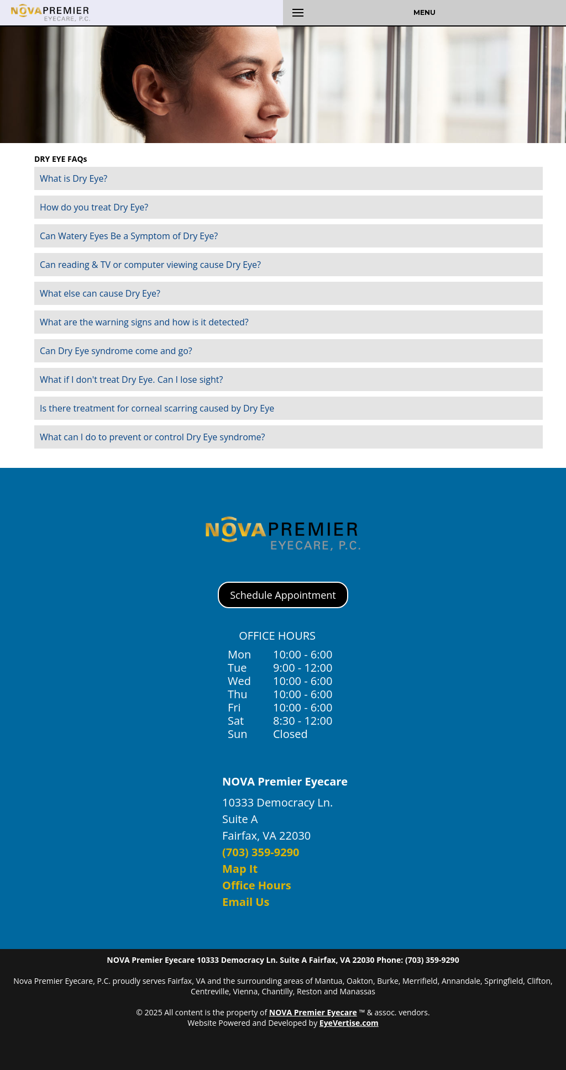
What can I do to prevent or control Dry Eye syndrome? (152, 437)
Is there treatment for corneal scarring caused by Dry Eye (157, 408)
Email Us (245, 901)
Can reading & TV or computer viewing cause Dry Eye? (150, 265)
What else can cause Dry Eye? (100, 293)
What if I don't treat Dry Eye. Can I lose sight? (131, 379)
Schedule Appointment (283, 595)
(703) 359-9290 (261, 852)
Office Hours (256, 885)
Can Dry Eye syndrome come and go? (116, 351)
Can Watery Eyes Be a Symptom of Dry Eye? (129, 236)
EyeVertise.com (349, 1023)
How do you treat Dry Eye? (94, 207)
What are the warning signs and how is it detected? (144, 322)
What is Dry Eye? (73, 178)
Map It (240, 868)
